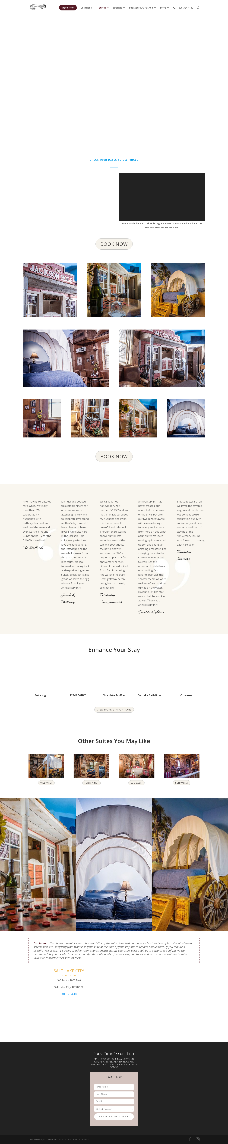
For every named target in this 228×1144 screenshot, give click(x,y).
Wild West (46, 782)
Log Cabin (136, 782)
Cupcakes (186, 695)
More (163, 8)
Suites (102, 8)
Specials (117, 8)
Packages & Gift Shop (141, 8)
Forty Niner (91, 782)
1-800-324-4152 (183, 8)
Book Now (67, 7)
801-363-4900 (69, 994)
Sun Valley (181, 782)
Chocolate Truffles (113, 695)
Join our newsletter (112, 1116)
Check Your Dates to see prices (114, 159)
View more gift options (114, 709)
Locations (86, 8)
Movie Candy (78, 694)
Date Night (42, 695)
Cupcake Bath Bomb (150, 695)
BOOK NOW (114, 244)
